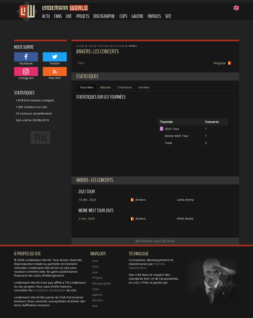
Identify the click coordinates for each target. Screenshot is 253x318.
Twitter (55, 58)
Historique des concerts (110, 46)
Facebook (26, 58)
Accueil (80, 46)
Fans (58, 16)
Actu (46, 16)
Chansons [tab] (125, 87)
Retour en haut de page (155, 241)
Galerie (137, 16)
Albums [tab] (105, 87)
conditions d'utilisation (50, 290)
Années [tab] (144, 87)
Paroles (154, 16)
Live (69, 16)
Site (168, 16)
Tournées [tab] (86, 87)
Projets (82, 16)
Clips (123, 16)
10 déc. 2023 (87, 200)
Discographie (104, 16)
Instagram (26, 73)
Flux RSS (55, 73)
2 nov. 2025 (87, 218)
